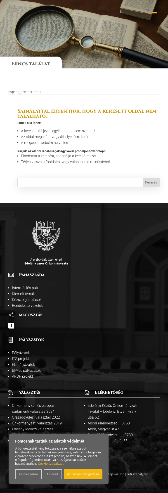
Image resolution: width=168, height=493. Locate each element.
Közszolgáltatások (27, 300)
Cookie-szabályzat (51, 463)
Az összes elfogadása (83, 474)
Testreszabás (28, 474)
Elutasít (52, 474)
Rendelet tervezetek (27, 305)
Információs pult (25, 288)
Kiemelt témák (23, 294)
